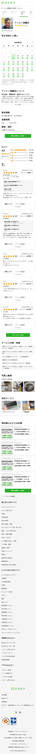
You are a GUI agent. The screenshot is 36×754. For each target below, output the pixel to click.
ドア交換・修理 (6, 544)
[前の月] (3, 42)
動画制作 (4, 588)
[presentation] (5, 13)
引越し (4, 514)
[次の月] (32, 42)
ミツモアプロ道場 (7, 676)
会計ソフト (5, 602)
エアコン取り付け (7, 510)
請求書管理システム (8, 626)
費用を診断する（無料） (18, 136)
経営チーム (5, 698)
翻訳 (3, 598)
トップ (3, 496)
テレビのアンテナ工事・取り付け (12, 527)
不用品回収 (5, 517)
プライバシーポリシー (21, 731)
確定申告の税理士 (7, 558)
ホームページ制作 (7, 592)
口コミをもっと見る (18, 335)
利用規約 (11, 731)
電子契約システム (7, 615)
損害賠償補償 (6, 659)
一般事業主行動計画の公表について (18, 747)
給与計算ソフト (6, 609)
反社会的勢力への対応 (11, 737)
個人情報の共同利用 (18, 741)
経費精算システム (7, 612)
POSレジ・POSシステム (9, 629)
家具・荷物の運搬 (7, 534)
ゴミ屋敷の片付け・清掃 (9, 541)
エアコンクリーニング (8, 507)
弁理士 (4, 585)
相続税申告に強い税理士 (9, 564)
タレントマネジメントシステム (11, 632)
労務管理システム (7, 622)
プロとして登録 (6, 670)
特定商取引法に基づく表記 (18, 734)
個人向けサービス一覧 (8, 643)
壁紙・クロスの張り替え (9, 531)
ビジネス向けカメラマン (9, 575)
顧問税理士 (5, 561)
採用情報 (4, 702)
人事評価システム (7, 619)
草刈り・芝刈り (6, 537)
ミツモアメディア (7, 653)
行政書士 (4, 578)
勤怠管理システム (7, 605)
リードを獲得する (7, 673)
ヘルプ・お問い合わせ (8, 649)
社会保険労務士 (6, 581)
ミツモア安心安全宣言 (8, 656)
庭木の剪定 (5, 520)
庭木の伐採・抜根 (7, 524)
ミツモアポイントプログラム (18, 744)
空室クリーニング (7, 551)
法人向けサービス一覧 (8, 646)
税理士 (4, 554)
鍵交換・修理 (6, 548)
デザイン (4, 595)
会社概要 (4, 695)
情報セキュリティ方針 (25, 737)
